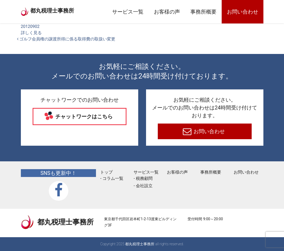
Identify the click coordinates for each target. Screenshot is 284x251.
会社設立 (144, 185)
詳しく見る (31, 32)
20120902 (30, 26)
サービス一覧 (127, 12)
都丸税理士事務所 (61, 10)
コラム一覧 (112, 178)
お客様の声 (167, 12)
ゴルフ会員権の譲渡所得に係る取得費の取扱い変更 (66, 38)
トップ (106, 172)
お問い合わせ (242, 12)
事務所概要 (203, 12)
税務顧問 (144, 178)
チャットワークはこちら (83, 116)
